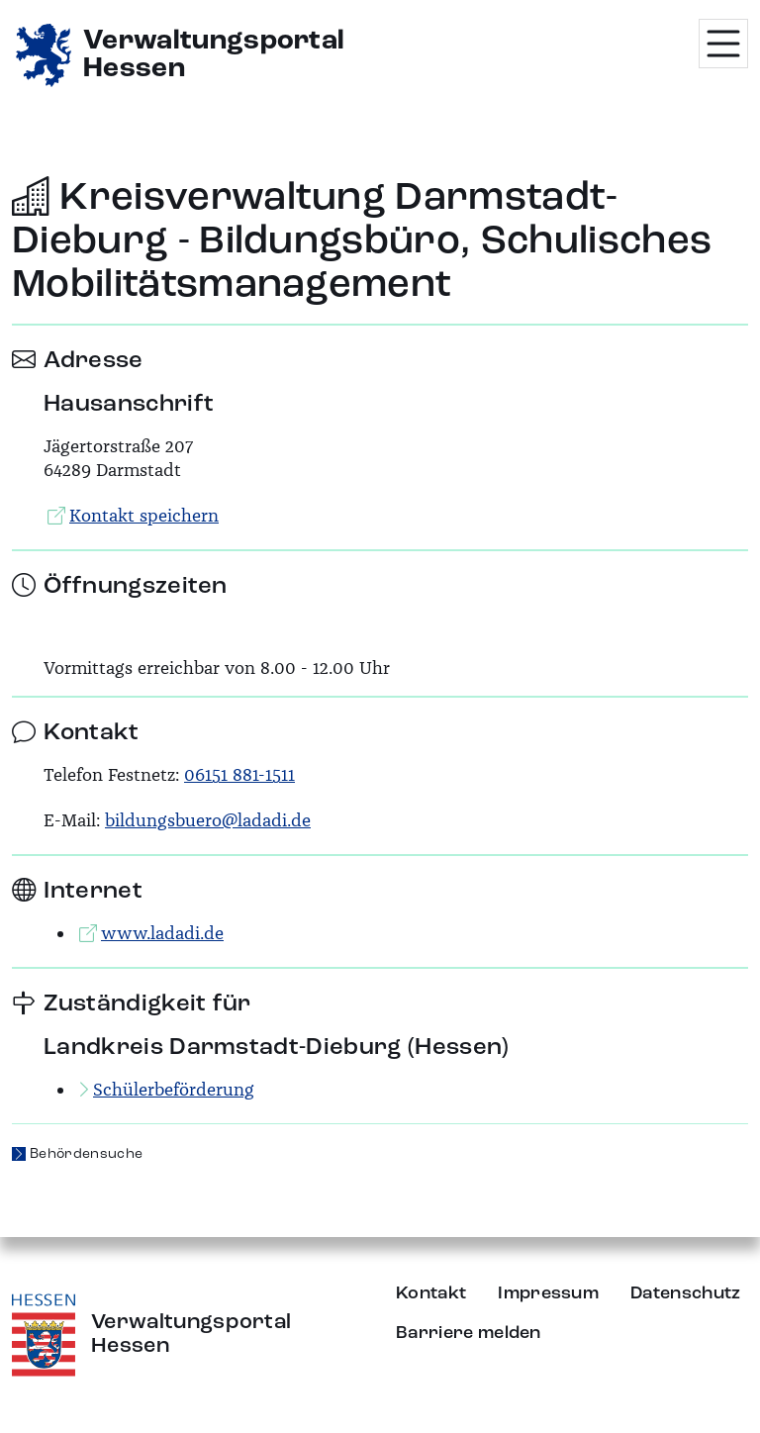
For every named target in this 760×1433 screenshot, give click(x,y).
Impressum (548, 1293)
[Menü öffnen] (723, 43)
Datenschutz (685, 1293)
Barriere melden (468, 1333)
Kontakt (431, 1293)
